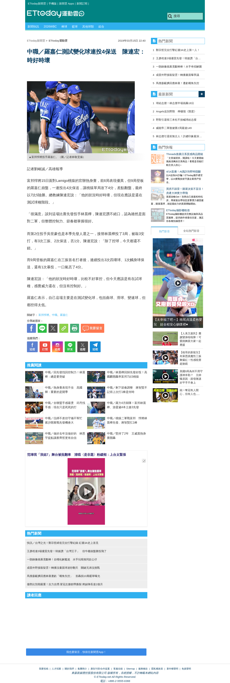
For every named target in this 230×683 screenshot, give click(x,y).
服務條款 (143, 668)
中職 (54, 314)
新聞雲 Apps (66, 3)
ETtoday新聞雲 (37, 3)
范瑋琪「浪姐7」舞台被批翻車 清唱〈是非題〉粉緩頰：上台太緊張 (76, 454)
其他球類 (88, 26)
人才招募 (56, 668)
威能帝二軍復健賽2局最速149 (174, 127)
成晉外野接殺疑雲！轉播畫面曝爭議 (177, 74)
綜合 (101, 26)
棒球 (64, 26)
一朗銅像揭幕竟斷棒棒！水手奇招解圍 (179, 66)
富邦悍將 (43, 314)
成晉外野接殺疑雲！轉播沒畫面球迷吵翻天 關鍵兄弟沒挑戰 (63, 567)
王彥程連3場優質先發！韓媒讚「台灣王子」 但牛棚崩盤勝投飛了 (67, 551)
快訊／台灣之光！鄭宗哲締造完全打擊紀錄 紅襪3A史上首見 (62, 542)
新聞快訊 (33, 26)
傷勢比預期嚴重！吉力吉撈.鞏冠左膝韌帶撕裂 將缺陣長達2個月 (65, 584)
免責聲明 (186, 668)
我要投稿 (43, 668)
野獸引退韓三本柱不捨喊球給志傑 (176, 119)
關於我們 (69, 668)
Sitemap (130, 668)
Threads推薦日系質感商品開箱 (169, 154)
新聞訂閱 (82, 3)
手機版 (53, 3)
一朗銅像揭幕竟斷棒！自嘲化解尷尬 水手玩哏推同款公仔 (62, 559)
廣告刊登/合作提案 (100, 668)
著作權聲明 (172, 668)
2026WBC (50, 26)
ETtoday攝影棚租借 (162, 203)
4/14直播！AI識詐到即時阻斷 (168, 167)
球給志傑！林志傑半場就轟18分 (175, 103)
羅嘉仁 (64, 314)
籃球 (75, 26)
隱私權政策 (157, 668)
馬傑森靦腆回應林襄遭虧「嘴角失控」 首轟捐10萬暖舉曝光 (63, 575)
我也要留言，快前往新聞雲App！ (86, 651)
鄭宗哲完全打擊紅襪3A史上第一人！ (178, 49)
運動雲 (58, 14)
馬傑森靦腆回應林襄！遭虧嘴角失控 (177, 83)
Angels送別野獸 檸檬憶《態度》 (176, 111)
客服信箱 (118, 668)
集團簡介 (82, 668)
